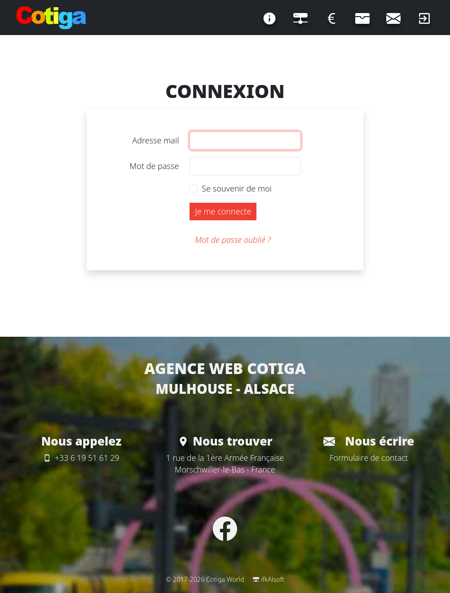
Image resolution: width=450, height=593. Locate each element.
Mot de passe (154, 166)
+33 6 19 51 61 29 (81, 457)
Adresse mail (155, 140)
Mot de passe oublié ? (233, 239)
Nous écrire (369, 441)
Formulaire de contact (369, 457)
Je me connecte (223, 211)
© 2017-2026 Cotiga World (205, 579)
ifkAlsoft (268, 579)
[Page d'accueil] (51, 18)
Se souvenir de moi (237, 188)
